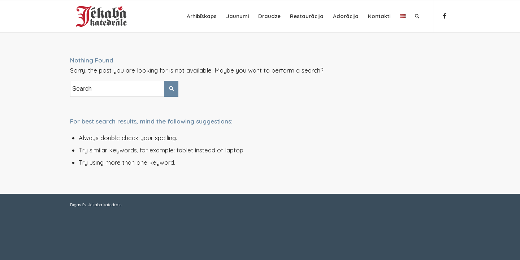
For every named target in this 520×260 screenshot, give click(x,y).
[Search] (417, 16)
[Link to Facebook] (444, 15)
